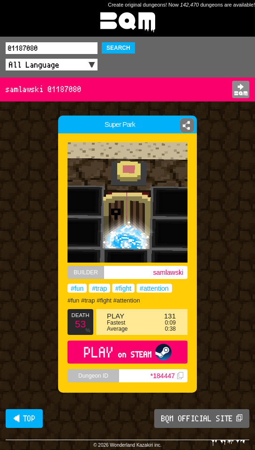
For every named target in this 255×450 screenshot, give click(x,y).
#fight (123, 288)
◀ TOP (24, 418)
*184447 (166, 376)
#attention (154, 288)
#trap (99, 288)
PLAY (128, 352)
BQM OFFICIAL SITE (201, 418)
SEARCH (118, 48)
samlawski (168, 272)
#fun (77, 288)
